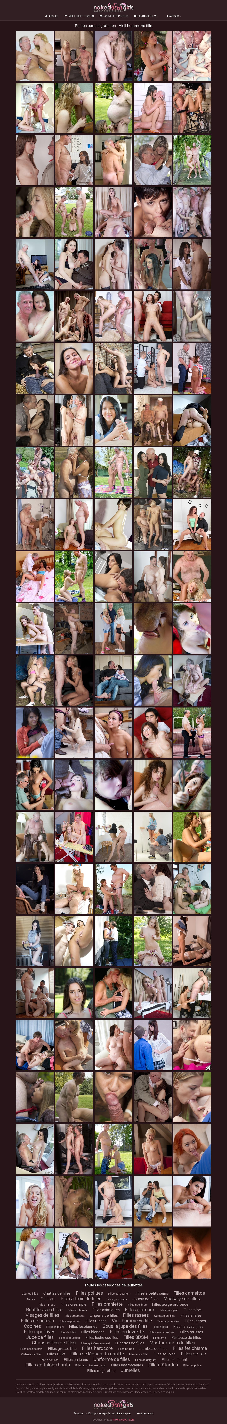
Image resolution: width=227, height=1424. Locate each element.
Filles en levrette (127, 1331)
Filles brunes (126, 1348)
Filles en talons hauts (47, 1365)
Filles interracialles (127, 1365)
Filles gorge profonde (170, 1304)
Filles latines (195, 1321)
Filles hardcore (97, 1348)
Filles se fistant (174, 1359)
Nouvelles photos (113, 16)
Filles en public (192, 1365)
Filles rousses (191, 1332)
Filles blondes (93, 1332)
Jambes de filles (153, 1348)
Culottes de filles (164, 1315)
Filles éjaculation (69, 1337)
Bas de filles (68, 1332)
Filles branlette (107, 1304)
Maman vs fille (138, 1354)
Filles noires (160, 1326)
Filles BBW (56, 1354)
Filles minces (47, 1304)
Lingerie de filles (104, 1315)
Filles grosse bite (62, 1348)
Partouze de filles (186, 1337)
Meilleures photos (79, 16)
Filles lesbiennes (83, 1326)
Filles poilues (89, 1293)
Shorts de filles (49, 1360)
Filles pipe (192, 1310)
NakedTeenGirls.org (123, 1419)
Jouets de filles (145, 1299)
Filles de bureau (37, 1320)
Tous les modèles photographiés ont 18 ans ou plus (102, 1413)
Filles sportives (39, 1331)
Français (173, 16)
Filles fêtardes (163, 1365)
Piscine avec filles (188, 1326)
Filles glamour (139, 1309)
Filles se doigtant (145, 1360)
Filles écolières (137, 1304)
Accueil (51, 16)
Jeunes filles (30, 1293)
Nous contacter (145, 1413)
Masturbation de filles (172, 1342)
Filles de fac (193, 1353)
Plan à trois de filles (81, 1298)
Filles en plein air (69, 1321)
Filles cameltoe (189, 1293)
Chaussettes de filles (54, 1342)
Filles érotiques (77, 1310)
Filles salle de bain (31, 1348)
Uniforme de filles (111, 1359)
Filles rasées (136, 1315)
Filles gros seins (117, 1299)
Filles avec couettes (162, 1332)
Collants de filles (31, 1354)
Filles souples (164, 1354)
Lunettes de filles (129, 1343)
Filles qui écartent (119, 1293)
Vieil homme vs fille (132, 1320)
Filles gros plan (169, 1310)
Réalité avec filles (44, 1309)
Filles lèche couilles (101, 1337)
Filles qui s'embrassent (95, 1343)
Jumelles (130, 1370)
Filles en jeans (76, 1359)
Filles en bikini (55, 1326)
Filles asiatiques (106, 1310)
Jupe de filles (40, 1337)
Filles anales (191, 1315)
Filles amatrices (74, 1315)
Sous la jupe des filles (125, 1326)
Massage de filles (182, 1298)
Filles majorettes (101, 1370)
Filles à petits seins (152, 1293)
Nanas (31, 1299)
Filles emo (159, 1337)
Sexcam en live (145, 16)
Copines (32, 1326)
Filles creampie (73, 1304)
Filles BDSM (135, 1337)
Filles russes (95, 1321)
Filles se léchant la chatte (97, 1353)
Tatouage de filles (168, 1321)
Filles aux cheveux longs (90, 1365)
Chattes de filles (57, 1293)
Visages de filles (42, 1315)
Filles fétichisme (190, 1348)
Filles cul (48, 1299)
